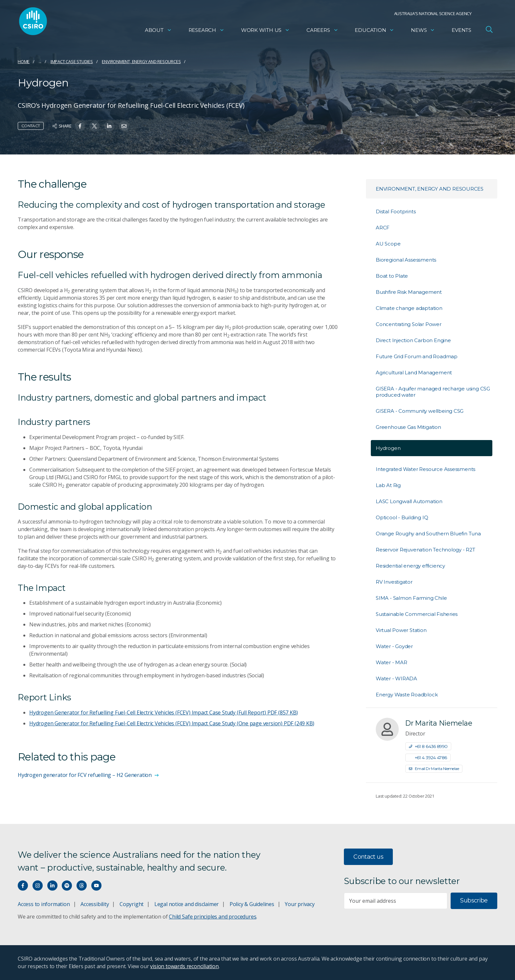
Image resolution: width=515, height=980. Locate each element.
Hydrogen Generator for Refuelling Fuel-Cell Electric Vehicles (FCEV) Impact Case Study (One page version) (171, 723)
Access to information (44, 904)
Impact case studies (72, 61)
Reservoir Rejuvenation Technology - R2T (425, 550)
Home (24, 61)
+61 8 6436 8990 (428, 746)
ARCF (383, 227)
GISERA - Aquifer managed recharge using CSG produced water (433, 391)
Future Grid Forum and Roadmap (417, 356)
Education (374, 31)
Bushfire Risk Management (409, 292)
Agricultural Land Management (414, 372)
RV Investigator (394, 582)
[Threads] (82, 885)
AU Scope (388, 244)
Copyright (132, 904)
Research (206, 31)
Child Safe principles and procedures (212, 916)
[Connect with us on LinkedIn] (52, 885)
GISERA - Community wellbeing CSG (419, 411)
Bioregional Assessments (406, 260)
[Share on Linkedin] (109, 126)
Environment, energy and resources (141, 61)
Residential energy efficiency (410, 566)
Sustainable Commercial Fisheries (417, 614)
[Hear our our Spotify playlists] (67, 885)
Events (461, 31)
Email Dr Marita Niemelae (434, 768)
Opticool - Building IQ (402, 517)
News (423, 31)
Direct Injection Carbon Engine (413, 340)
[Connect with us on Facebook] (23, 885)
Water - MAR (391, 662)
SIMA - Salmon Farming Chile (411, 598)
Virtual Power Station (401, 630)
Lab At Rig (388, 485)
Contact (30, 125)
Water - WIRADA (396, 678)
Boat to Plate (392, 276)
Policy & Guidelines (252, 904)
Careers (322, 31)
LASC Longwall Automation (409, 501)
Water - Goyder (394, 646)
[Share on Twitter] (94, 126)
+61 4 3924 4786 (428, 757)
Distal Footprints (395, 211)
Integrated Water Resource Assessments (425, 469)
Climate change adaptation (409, 308)
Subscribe (473, 900)
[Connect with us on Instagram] (38, 885)
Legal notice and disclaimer (186, 904)
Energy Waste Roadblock (406, 694)
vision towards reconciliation (184, 966)
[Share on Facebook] (80, 126)
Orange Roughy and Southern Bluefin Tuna (428, 533)
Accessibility (94, 904)
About (158, 31)
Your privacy (299, 904)
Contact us (368, 856)
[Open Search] (489, 31)
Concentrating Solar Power (408, 324)
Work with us (265, 31)
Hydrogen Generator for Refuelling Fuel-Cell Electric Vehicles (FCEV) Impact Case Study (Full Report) (163, 712)
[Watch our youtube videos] (96, 885)
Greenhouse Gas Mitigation (408, 427)
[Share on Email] (124, 126)
